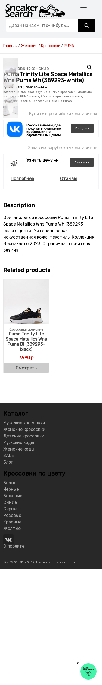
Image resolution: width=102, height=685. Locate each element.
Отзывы (68, 295)
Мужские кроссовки (24, 539)
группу (82, 244)
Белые (9, 598)
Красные (12, 638)
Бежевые (12, 612)
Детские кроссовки (23, 552)
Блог (8, 578)
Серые (10, 625)
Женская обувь (32, 208)
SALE (8, 571)
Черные (11, 605)
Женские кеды (18, 565)
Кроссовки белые (16, 217)
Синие (10, 618)
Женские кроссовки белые (61, 212)
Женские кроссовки (61, 208)
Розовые (12, 631)
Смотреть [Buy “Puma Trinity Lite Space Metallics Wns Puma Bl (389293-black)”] (26, 484)
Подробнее (22, 295)
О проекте (13, 662)
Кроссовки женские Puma (52, 217)
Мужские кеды (18, 558)
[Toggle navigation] (83, 9)
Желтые (12, 644)
